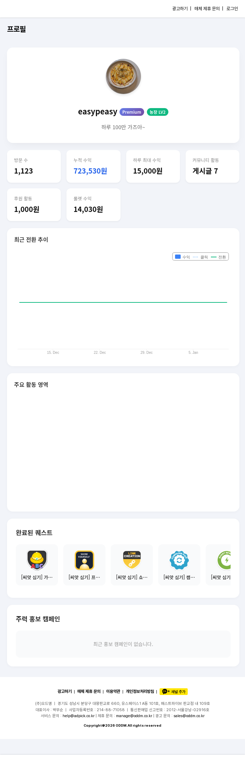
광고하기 (65, 691)
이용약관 (113, 691)
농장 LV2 (158, 112)
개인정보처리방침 (140, 691)
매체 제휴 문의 (89, 691)
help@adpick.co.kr (79, 715)
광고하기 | (181, 8)
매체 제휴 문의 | (208, 8)
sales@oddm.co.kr (189, 715)
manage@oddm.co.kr (134, 715)
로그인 (232, 8)
